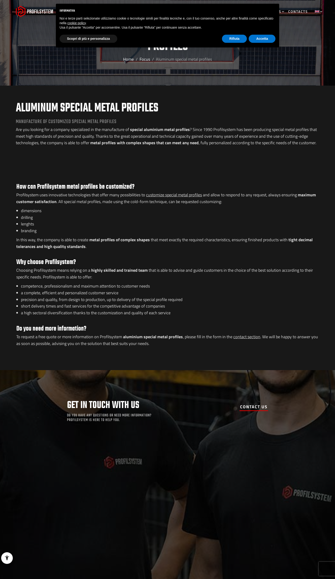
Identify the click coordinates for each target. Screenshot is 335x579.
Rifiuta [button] (234, 38)
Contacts (298, 11)
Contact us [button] (254, 407)
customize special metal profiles (174, 195)
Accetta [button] (262, 38)
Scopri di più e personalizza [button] (88, 38)
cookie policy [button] (76, 23)
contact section (246, 337)
